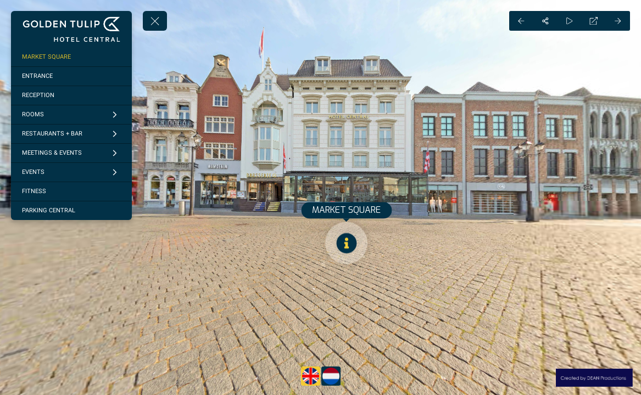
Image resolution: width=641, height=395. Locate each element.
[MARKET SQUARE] (71, 57)
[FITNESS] (71, 191)
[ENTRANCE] (71, 76)
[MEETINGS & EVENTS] (71, 153)
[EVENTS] (71, 172)
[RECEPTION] (71, 95)
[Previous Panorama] (521, 21)
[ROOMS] (71, 114)
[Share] (545, 21)
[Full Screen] (594, 21)
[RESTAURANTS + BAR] (71, 134)
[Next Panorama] (618, 21)
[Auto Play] (570, 21)
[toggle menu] (155, 21)
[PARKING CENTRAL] (71, 210)
